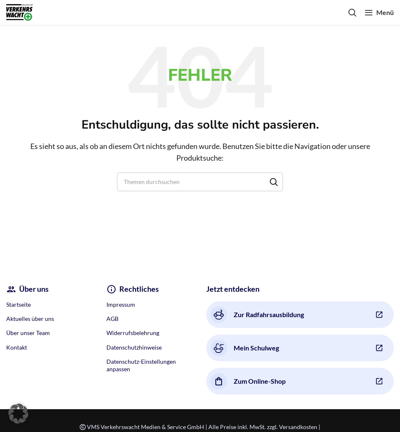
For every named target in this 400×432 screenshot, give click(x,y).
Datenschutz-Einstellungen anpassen (141, 365)
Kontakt (16, 347)
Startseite (18, 304)
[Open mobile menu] (379, 12)
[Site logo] (19, 11)
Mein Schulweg (244, 348)
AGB (112, 318)
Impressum (120, 304)
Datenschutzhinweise (134, 347)
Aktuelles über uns (30, 318)
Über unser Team (28, 332)
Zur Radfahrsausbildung (257, 314)
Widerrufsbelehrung (132, 332)
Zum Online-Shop (248, 381)
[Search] (352, 12)
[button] (18, 413)
